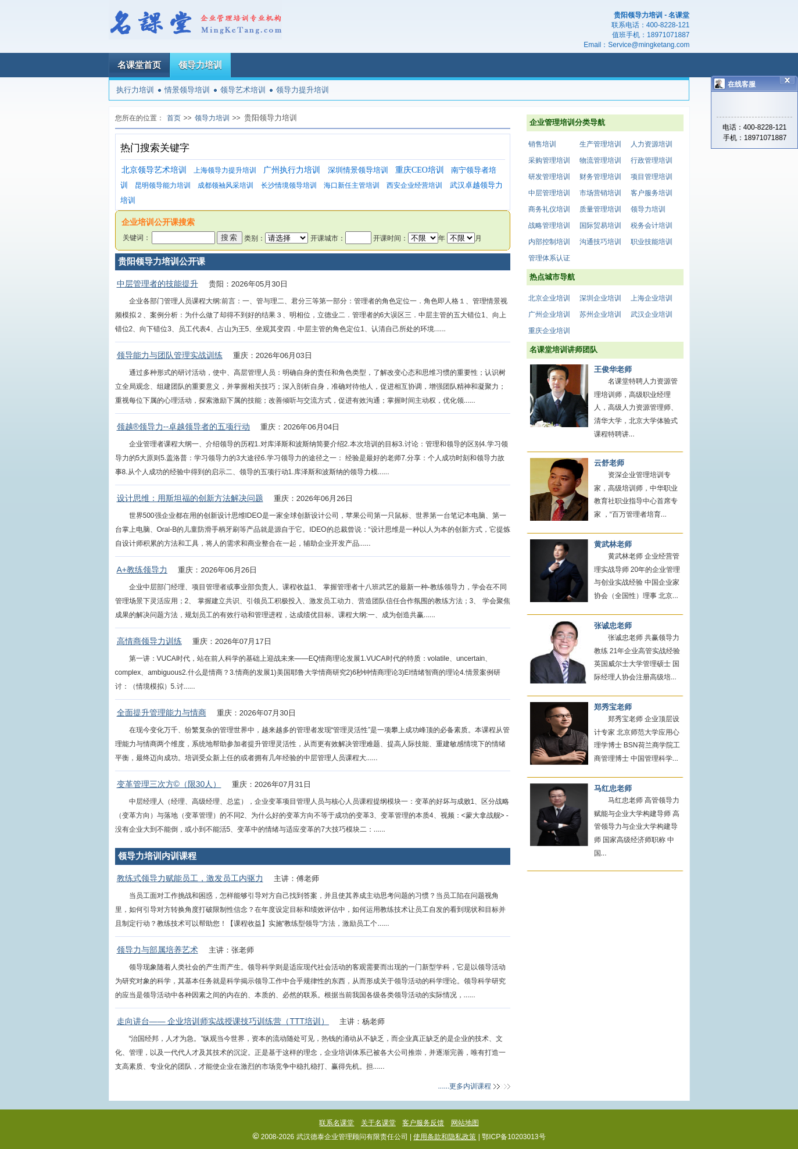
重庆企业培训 (549, 331)
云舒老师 (609, 463)
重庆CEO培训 (419, 170)
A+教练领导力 (142, 569)
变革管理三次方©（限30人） (169, 784)
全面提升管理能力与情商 (161, 712)
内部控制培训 (549, 242)
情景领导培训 (187, 89)
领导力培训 (200, 65)
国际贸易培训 (600, 225)
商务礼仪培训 (549, 209)
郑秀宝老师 (613, 707)
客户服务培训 (651, 193)
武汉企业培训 (651, 314)
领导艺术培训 (243, 89)
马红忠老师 (613, 788)
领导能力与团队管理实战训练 (170, 355)
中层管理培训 (549, 193)
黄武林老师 (613, 544)
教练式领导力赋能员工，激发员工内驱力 (190, 878)
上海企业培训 (651, 298)
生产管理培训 (600, 144)
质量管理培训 (600, 209)
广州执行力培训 (291, 170)
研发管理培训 (549, 177)
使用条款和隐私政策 (444, 1137)
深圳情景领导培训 (358, 170)
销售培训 (542, 144)
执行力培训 (135, 89)
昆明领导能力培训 (163, 185)
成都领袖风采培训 (225, 185)
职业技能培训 (651, 242)
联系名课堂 (336, 1123)
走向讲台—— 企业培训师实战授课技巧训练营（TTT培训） (223, 1021)
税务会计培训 (651, 225)
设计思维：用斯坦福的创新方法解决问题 (190, 498)
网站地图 (465, 1123)
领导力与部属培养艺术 (157, 949)
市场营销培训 (600, 193)
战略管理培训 (549, 225)
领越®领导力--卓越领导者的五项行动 (184, 426)
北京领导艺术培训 (154, 170)
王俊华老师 (613, 369)
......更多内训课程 (464, 1086)
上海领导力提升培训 (225, 170)
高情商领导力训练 (149, 641)
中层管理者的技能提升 (157, 283)
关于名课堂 (378, 1123)
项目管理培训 (651, 177)
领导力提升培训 (302, 89)
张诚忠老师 (613, 625)
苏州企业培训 (600, 314)
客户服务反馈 (423, 1123)
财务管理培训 (600, 177)
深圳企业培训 (600, 298)
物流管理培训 (600, 160)
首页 (174, 118)
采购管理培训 (549, 160)
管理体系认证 (549, 258)
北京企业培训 (549, 298)
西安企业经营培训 (414, 185)
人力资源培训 (651, 144)
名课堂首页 (139, 65)
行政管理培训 (651, 160)
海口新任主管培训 (352, 185)
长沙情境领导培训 (289, 185)
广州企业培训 (549, 314)
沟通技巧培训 (600, 242)
